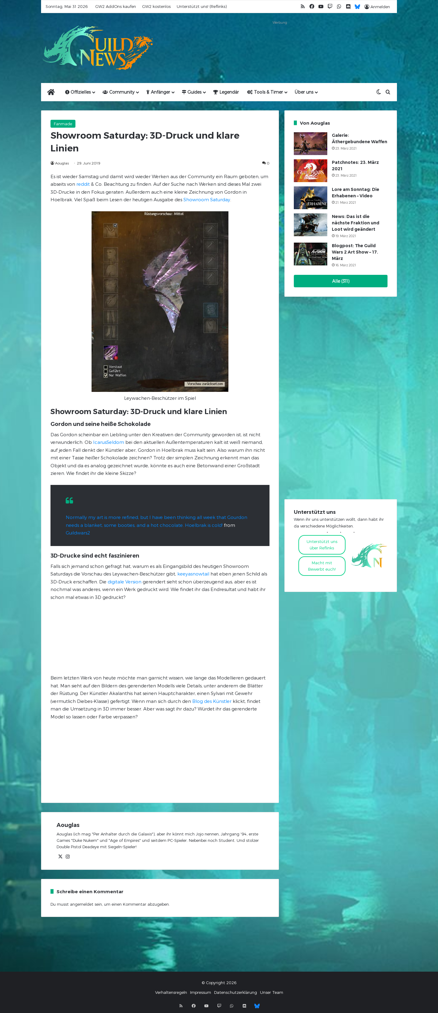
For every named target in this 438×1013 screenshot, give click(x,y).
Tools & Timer (265, 92)
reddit (83, 184)
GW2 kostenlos (156, 6)
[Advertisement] (280, 40)
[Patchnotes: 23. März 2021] (310, 170)
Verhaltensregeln (171, 992)
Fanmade (63, 123)
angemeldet (81, 904)
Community (118, 92)
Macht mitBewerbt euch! (322, 566)
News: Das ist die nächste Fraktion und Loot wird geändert (355, 223)
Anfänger (158, 92)
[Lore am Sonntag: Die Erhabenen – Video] (310, 197)
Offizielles (78, 92)
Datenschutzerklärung (235, 992)
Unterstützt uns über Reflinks (322, 544)
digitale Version (124, 581)
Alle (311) (340, 281)
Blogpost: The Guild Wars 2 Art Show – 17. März (355, 252)
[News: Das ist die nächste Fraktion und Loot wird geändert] (310, 224)
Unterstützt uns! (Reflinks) (202, 6)
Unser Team (271, 992)
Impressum (200, 992)
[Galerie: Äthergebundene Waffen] (310, 143)
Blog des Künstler (211, 701)
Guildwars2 (78, 532)
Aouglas (62, 163)
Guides (191, 92)
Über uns (304, 92)
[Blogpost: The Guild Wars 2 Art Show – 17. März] (310, 254)
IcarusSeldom (108, 442)
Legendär (226, 92)
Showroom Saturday (206, 199)
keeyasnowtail (193, 573)
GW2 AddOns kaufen (115, 6)
